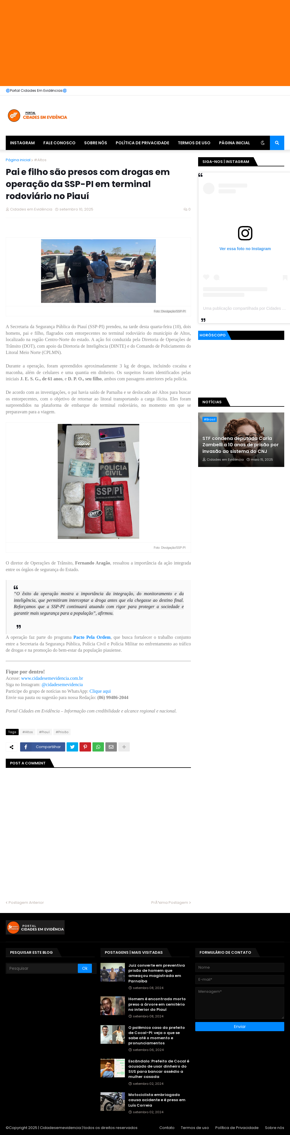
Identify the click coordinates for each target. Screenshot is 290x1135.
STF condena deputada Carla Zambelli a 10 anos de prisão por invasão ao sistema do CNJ (240, 445)
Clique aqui (100, 691)
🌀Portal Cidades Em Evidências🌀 (36, 90)
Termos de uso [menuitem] (194, 143)
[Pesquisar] (42, 968)
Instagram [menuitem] (22, 143)
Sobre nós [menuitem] (95, 143)
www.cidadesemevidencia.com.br (52, 678)
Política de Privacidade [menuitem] (142, 143)
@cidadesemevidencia (62, 684)
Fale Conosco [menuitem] (59, 143)
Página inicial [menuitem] (234, 143)
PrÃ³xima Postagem (169, 902)
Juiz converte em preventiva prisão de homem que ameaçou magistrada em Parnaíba (156, 973)
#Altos (40, 160)
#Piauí (44, 732)
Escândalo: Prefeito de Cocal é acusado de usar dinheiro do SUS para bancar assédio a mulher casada (158, 1069)
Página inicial (18, 160)
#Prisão (62, 732)
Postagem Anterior (26, 902)
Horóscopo (213, 335)
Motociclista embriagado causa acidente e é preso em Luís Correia (156, 1100)
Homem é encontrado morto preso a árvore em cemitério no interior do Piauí (157, 1004)
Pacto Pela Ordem (92, 637)
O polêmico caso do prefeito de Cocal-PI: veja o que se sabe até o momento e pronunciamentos (156, 1035)
